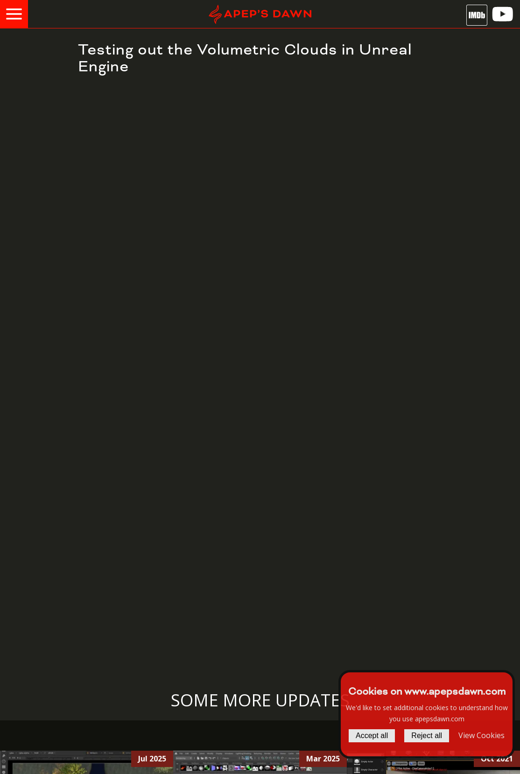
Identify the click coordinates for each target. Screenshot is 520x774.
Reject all (426, 735)
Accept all (372, 735)
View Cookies (481, 735)
